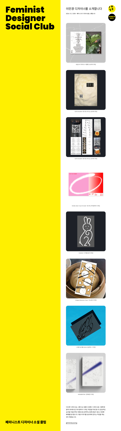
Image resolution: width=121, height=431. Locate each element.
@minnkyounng (71, 423)
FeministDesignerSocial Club (29, 18)
